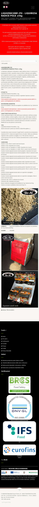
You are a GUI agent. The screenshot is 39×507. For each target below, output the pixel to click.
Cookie (4, 348)
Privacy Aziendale (6, 350)
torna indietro (10, 310)
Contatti (4, 343)
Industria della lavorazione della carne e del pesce (14, 363)
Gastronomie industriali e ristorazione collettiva (14, 365)
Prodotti (7, 18)
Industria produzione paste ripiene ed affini (12, 360)
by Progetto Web (6, 502)
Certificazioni (5, 341)
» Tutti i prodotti (4, 63)
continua (32, 479)
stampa (3, 310)
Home (2, 18)
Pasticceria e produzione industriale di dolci (13, 367)
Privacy (4, 346)
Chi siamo (4, 339)
